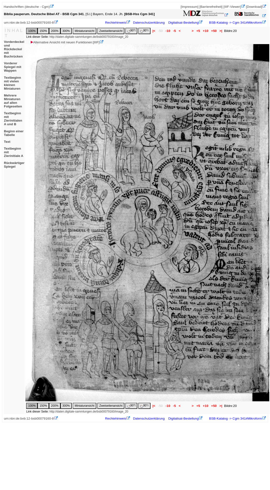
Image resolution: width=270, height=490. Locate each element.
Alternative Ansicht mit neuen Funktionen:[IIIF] (65, 42)
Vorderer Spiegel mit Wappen (12, 66)
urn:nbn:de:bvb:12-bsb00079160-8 (29, 22)
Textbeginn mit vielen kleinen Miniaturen (12, 83)
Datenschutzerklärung (149, 22)
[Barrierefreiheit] (210, 7)
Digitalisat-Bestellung (183, 22)
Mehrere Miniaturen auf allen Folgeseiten (13, 101)
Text (7, 142)
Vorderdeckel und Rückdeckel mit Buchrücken (14, 49)
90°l (131, 31)
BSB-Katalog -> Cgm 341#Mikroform (235, 22)
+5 (198, 31)
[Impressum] (189, 7)
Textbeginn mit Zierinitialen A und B (13, 118)
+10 (205, 31)
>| (221, 31)
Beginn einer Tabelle (14, 133)
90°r (144, 31)
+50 (214, 31)
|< (153, 31)
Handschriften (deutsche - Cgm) (27, 7)
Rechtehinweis (115, 22)
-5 (174, 31)
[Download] (254, 7)
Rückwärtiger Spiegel (14, 164)
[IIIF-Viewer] (232, 7)
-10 (168, 31)
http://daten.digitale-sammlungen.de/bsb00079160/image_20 (89, 36)
